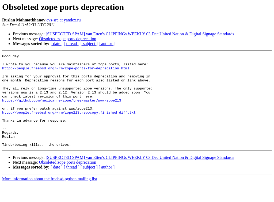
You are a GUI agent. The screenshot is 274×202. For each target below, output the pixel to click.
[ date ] (57, 43)
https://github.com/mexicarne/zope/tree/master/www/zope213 (61, 109)
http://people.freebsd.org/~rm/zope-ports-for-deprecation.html (66, 71)
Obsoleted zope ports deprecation (67, 38)
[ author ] (107, 43)
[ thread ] (71, 43)
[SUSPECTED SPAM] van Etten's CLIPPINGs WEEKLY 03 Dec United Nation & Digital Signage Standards (140, 34)
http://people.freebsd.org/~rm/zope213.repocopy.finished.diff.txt (69, 124)
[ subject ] (89, 43)
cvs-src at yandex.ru (63, 20)
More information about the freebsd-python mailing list (49, 197)
